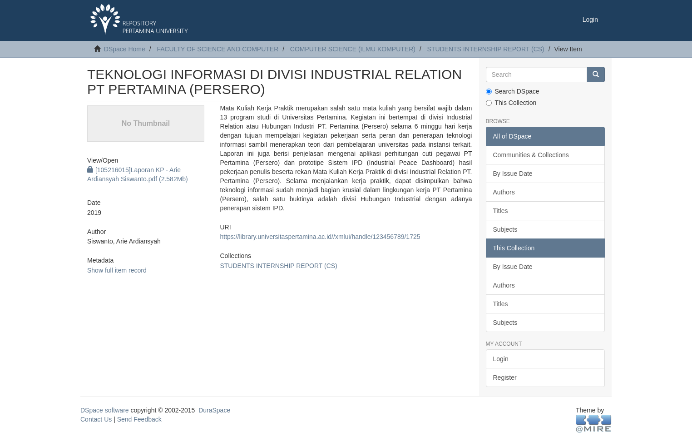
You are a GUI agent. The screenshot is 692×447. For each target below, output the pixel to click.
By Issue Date (513, 173)
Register (505, 377)
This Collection (511, 102)
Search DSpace (512, 91)
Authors (504, 192)
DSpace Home (124, 49)
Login (501, 359)
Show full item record (117, 270)
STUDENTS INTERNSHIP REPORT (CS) (485, 49)
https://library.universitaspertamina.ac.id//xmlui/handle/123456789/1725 (320, 236)
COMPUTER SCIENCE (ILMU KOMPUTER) (352, 49)
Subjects (505, 229)
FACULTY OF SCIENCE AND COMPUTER (217, 49)
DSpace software (104, 410)
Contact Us (96, 419)
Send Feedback (139, 419)
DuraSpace (214, 410)
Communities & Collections (531, 155)
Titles (500, 210)
